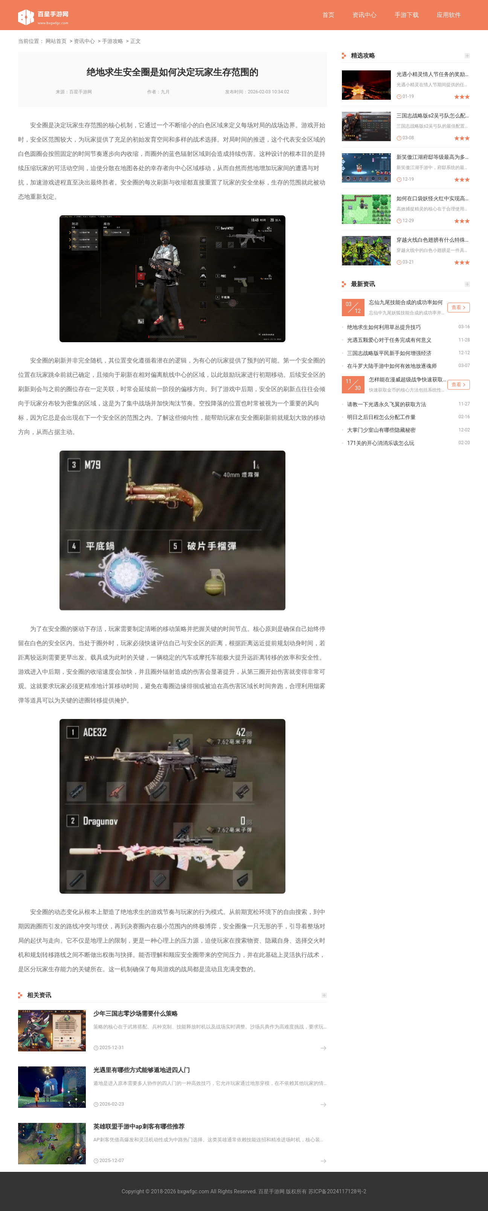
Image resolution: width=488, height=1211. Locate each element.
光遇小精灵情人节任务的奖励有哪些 (433, 74)
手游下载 (407, 14)
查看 (456, 307)
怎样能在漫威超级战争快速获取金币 (408, 379)
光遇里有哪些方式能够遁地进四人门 (141, 1070)
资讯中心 (364, 14)
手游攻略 (112, 41)
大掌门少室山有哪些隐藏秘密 (381, 430)
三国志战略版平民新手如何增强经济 (389, 353)
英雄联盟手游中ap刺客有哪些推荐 (139, 1126)
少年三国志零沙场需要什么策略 (135, 1013)
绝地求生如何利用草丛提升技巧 (384, 327)
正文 (135, 41)
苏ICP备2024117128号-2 (337, 1191)
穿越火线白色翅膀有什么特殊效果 (433, 240)
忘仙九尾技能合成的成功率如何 (406, 302)
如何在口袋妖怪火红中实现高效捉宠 (433, 198)
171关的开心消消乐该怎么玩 (380, 443)
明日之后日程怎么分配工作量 (381, 417)
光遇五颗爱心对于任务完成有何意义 (389, 340)
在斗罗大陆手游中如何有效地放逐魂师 (392, 366)
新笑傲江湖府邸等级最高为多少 (433, 157)
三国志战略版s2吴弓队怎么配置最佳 (433, 116)
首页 (328, 14)
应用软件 (449, 14)
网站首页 (56, 41)
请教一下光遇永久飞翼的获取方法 (386, 404)
